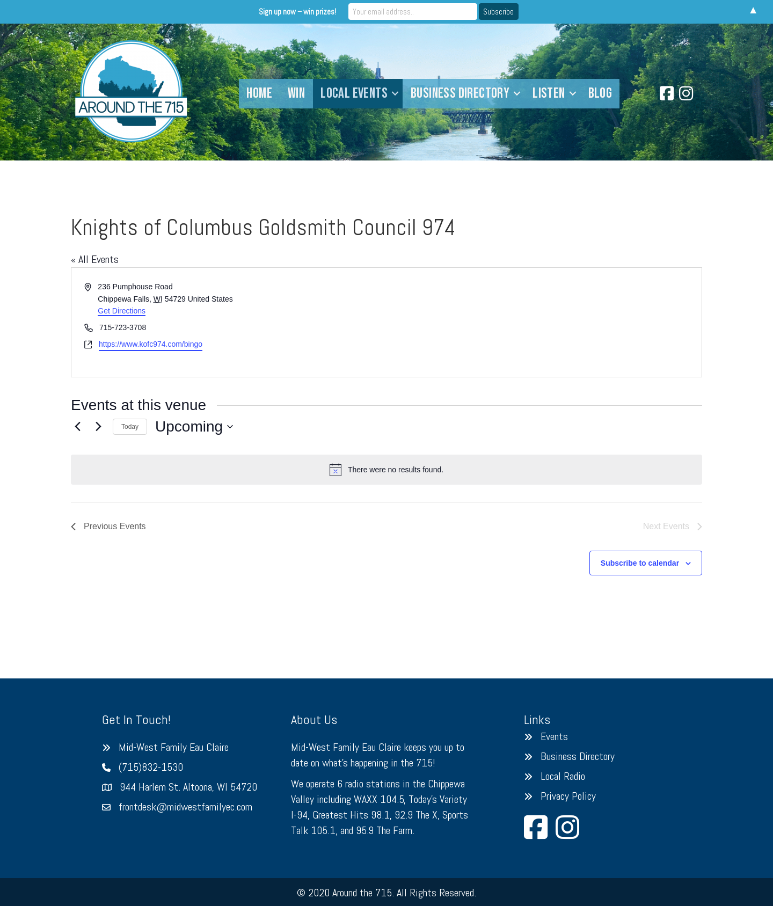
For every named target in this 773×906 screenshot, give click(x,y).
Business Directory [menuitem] (460, 93)
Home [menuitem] (259, 93)
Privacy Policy (568, 796)
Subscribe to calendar (640, 563)
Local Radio (563, 776)
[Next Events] (98, 426)
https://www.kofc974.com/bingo (150, 344)
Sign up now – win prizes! (297, 11)
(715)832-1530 (151, 767)
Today (129, 426)
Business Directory (578, 756)
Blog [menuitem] (600, 93)
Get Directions (121, 310)
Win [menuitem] (296, 93)
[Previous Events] (77, 426)
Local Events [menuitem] (354, 93)
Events (554, 736)
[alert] (386, 470)
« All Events (95, 259)
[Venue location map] (543, 322)
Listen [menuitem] (549, 93)
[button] (395, 93)
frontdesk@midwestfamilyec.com (185, 807)
